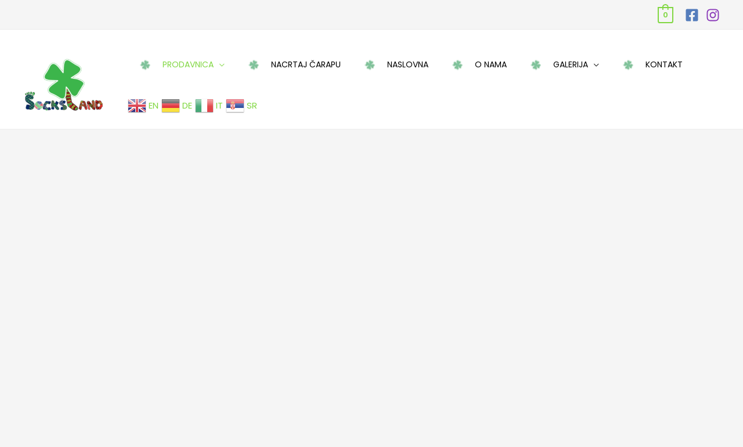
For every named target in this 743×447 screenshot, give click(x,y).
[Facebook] (692, 15)
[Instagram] (713, 15)
